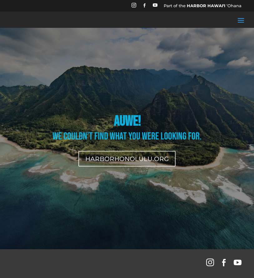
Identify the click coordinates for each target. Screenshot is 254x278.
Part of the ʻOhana (203, 5)
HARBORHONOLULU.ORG (127, 161)
